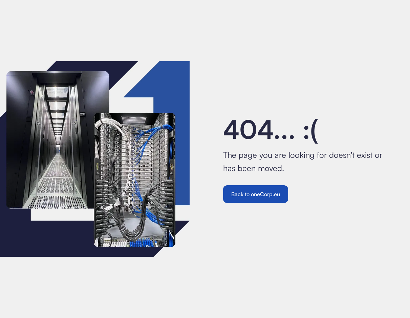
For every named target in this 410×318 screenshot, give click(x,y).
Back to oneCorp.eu (255, 194)
